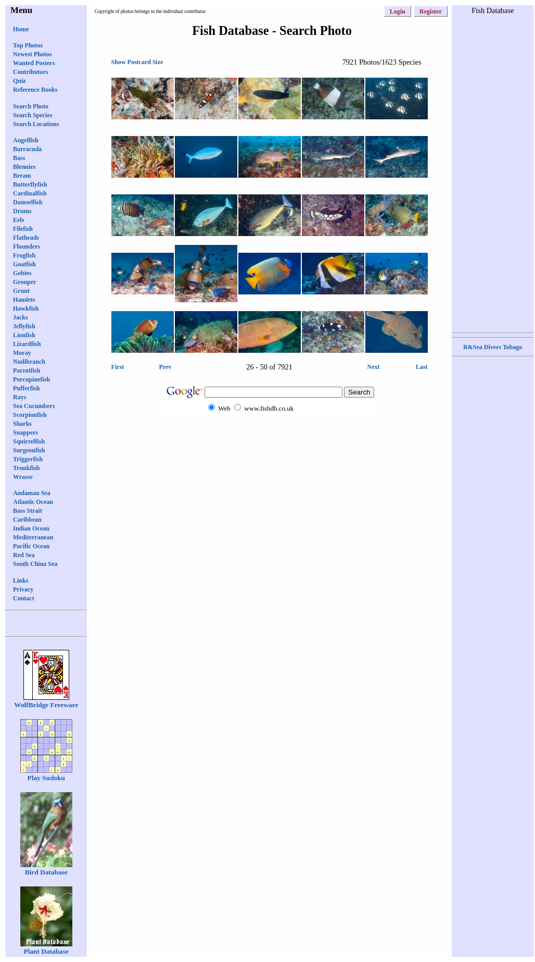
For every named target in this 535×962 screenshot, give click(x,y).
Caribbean (27, 519)
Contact (23, 598)
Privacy (23, 589)
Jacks (20, 317)
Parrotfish (26, 370)
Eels (18, 220)
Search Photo (30, 106)
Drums (22, 211)
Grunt (21, 290)
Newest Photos (32, 54)
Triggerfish (28, 459)
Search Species (32, 115)
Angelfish (26, 140)
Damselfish (28, 202)
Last (422, 367)
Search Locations (36, 124)
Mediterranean (33, 537)
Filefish (23, 228)
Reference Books (35, 89)
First (117, 367)
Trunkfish (26, 468)
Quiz (19, 80)
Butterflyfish (30, 184)
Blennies (24, 166)
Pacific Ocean (31, 546)
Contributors (30, 72)
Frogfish (24, 255)
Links (20, 580)
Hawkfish (26, 308)
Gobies (22, 273)
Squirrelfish (29, 441)
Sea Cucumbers (34, 406)
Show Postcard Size (137, 62)
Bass (19, 158)
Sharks (22, 423)
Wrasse (23, 476)
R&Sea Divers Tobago (492, 347)
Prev (165, 367)
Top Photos (28, 45)
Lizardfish (27, 344)
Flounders (26, 246)
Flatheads (26, 237)
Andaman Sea (31, 493)
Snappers (25, 432)
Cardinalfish (30, 193)
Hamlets (24, 299)
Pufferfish (26, 388)
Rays (19, 397)
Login (397, 11)
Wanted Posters (34, 63)
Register (430, 11)
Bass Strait (27, 510)
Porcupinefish (31, 379)
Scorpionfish (30, 414)
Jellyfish (24, 326)
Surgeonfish (29, 450)
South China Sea (35, 564)
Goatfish (24, 264)
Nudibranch (29, 361)
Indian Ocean (31, 528)
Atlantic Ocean (33, 501)
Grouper (24, 282)
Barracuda (27, 149)
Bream (22, 175)
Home (21, 29)
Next (373, 367)
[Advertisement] (493, 172)
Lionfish (24, 335)
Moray (22, 352)
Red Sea (24, 555)
